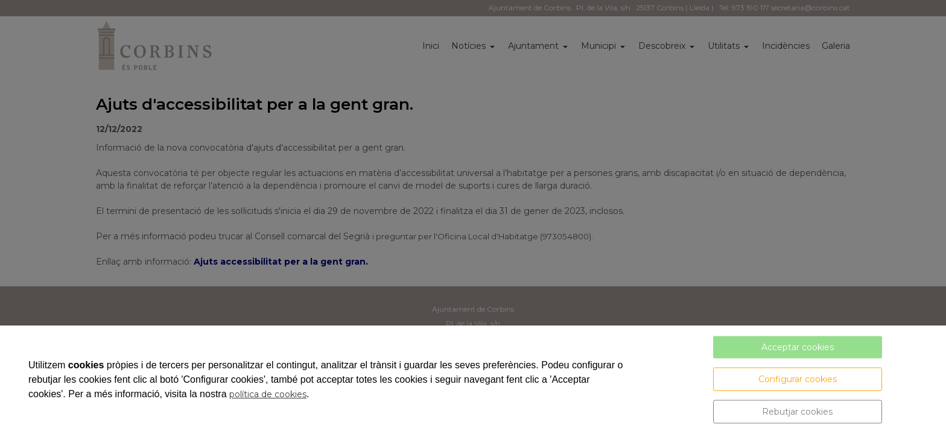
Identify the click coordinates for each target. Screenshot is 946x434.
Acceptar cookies (797, 347)
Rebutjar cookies (797, 411)
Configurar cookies (797, 379)
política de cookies (267, 394)
